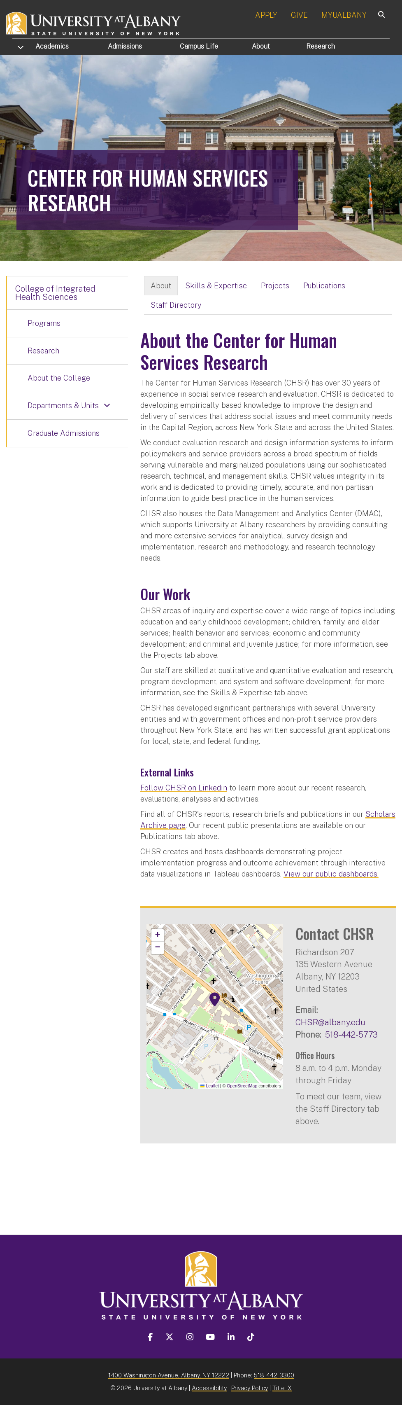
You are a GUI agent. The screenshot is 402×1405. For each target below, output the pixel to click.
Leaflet (209, 1085)
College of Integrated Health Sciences (55, 293)
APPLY (266, 15)
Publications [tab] (324, 285)
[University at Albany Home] (93, 22)
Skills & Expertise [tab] (216, 285)
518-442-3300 (274, 1375)
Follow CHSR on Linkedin (183, 787)
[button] (214, 1000)
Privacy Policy (249, 1387)
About (261, 46)
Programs (44, 323)
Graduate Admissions (64, 433)
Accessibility (209, 1387)
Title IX (282, 1387)
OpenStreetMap (242, 1085)
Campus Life (199, 46)
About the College (59, 378)
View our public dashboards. (331, 874)
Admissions (125, 46)
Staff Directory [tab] (176, 305)
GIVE (299, 15)
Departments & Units (63, 405)
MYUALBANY (344, 15)
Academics (52, 46)
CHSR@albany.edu (330, 1022)
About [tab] (161, 285)
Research (320, 46)
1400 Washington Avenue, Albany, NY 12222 (168, 1375)
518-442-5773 (351, 1034)
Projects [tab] (275, 285)
